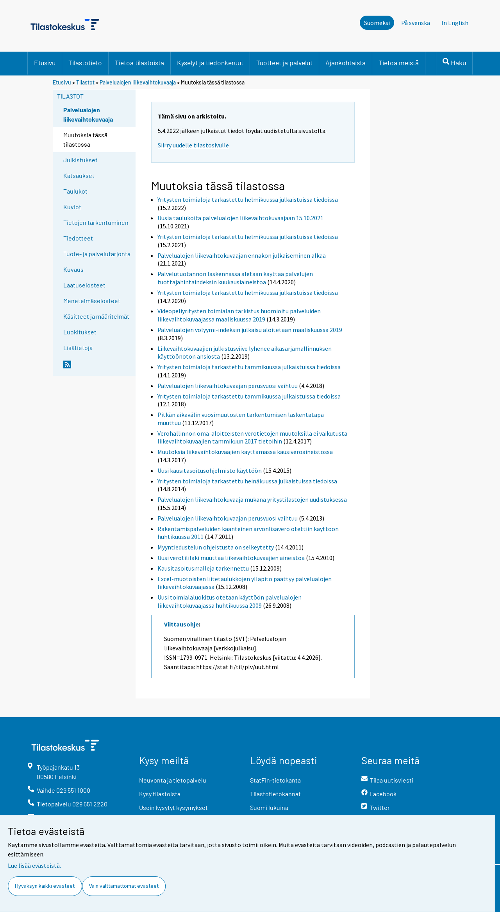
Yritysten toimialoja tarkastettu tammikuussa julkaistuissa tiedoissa (249, 367)
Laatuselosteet (84, 285)
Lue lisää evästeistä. (34, 865)
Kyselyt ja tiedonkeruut (210, 62)
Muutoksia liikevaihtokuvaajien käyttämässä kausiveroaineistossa (245, 452)
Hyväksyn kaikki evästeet (45, 885)
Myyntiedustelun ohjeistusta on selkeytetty (215, 547)
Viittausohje (181, 624)
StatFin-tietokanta (275, 780)
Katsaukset (79, 175)
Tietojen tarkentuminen (96, 222)
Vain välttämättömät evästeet (124, 885)
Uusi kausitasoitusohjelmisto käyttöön (209, 470)
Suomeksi (377, 23)
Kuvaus (73, 269)
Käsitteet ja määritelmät (96, 316)
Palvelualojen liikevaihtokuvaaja (138, 82)
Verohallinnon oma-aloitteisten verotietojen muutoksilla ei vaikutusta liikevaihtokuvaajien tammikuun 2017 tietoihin (252, 437)
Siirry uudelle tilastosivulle (193, 145)
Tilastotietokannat (275, 793)
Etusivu (44, 62)
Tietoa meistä (399, 62)
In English (454, 23)
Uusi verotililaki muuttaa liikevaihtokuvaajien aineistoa (231, 558)
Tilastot (85, 82)
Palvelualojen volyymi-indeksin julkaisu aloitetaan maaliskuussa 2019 (249, 330)
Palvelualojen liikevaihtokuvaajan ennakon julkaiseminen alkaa (241, 255)
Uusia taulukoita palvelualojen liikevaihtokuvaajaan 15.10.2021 (240, 218)
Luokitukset (79, 332)
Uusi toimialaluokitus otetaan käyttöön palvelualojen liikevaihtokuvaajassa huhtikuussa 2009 (229, 601)
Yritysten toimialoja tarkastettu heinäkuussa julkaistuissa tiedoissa (247, 481)
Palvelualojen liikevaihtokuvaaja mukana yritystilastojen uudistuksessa (252, 499)
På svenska (415, 23)
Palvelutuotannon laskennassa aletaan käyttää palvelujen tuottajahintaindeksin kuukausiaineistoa (235, 278)
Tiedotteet (78, 238)
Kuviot (72, 206)
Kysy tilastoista (159, 793)
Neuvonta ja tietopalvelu (172, 780)
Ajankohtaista (345, 62)
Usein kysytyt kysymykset (173, 807)
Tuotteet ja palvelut (284, 62)
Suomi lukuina (269, 807)
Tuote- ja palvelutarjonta (96, 253)
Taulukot (75, 191)
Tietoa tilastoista (139, 62)
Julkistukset (80, 159)
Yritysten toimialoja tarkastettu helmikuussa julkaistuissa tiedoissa (247, 199)
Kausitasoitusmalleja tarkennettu (203, 568)
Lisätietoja (78, 347)
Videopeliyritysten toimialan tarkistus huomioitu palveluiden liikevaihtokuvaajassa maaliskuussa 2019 (239, 315)
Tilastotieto (85, 62)
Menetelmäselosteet (91, 300)
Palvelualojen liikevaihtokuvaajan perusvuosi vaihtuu (227, 386)
